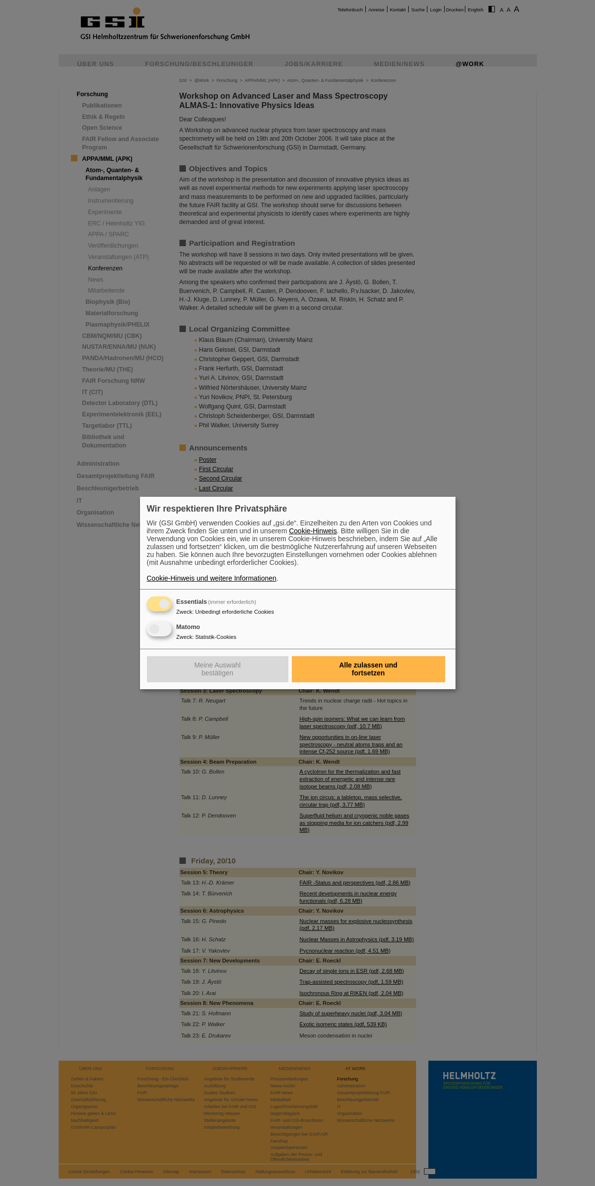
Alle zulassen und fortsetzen (368, 669)
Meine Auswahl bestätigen (217, 669)
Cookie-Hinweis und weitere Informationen (212, 578)
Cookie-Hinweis (313, 531)
